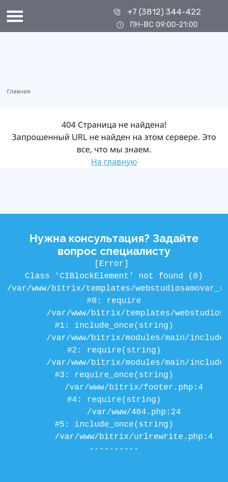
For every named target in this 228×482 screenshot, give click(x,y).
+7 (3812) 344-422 (164, 12)
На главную (114, 161)
